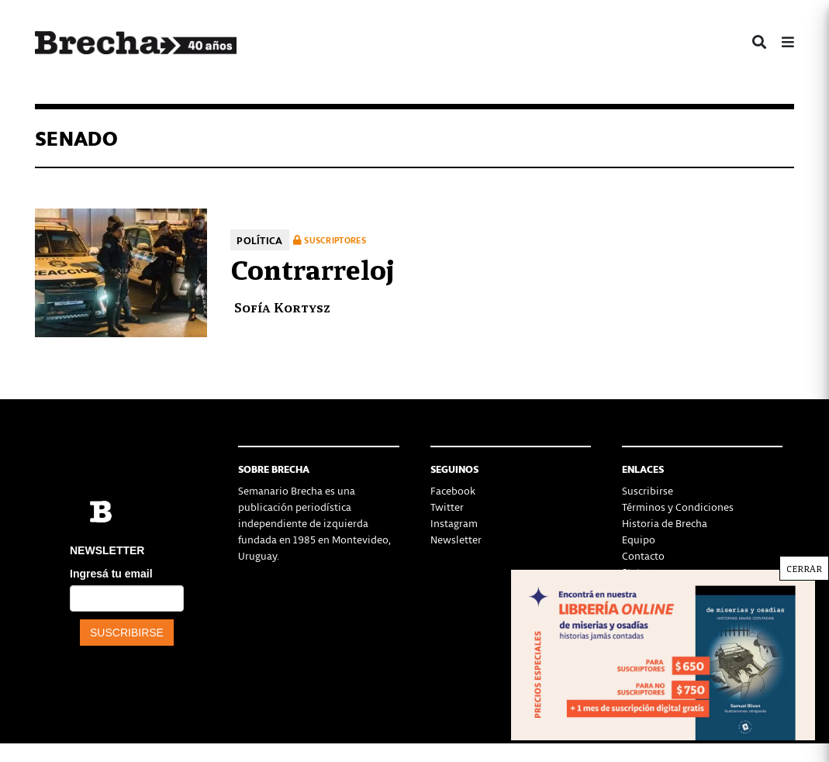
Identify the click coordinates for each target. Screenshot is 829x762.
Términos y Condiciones (678, 506)
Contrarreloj (312, 267)
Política (259, 240)
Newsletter (456, 539)
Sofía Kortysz (282, 306)
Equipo (638, 539)
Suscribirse (647, 490)
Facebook (452, 490)
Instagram (454, 522)
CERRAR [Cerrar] (804, 568)
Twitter (447, 506)
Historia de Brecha (664, 522)
